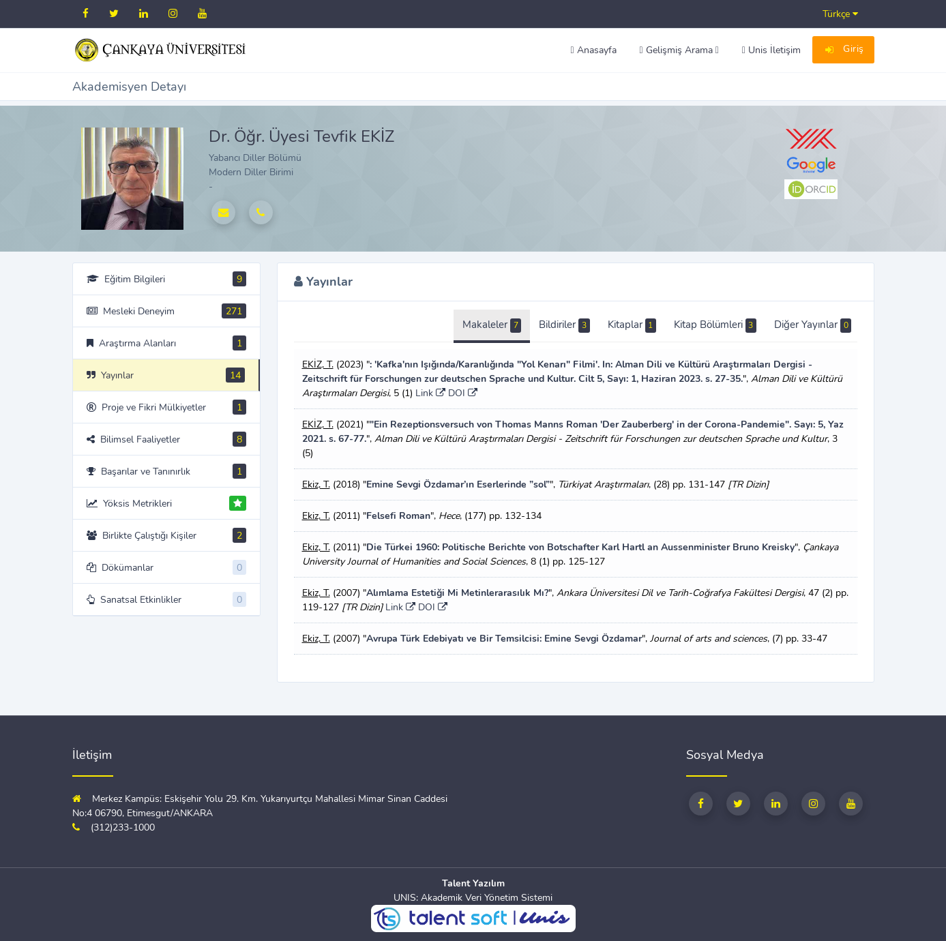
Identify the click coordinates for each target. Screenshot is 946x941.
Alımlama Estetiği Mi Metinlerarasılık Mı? (457, 592)
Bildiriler (564, 325)
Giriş (843, 50)
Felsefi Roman (398, 515)
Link (430, 393)
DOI (462, 393)
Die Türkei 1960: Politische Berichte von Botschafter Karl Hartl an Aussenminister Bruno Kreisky (580, 547)
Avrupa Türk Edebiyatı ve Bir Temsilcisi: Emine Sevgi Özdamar (504, 638)
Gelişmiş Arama (679, 50)
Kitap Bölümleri (715, 325)
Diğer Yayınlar (812, 325)
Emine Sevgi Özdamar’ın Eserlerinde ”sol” (458, 484)
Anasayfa (593, 50)
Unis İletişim (771, 50)
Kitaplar (632, 325)
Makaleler (491, 325)
